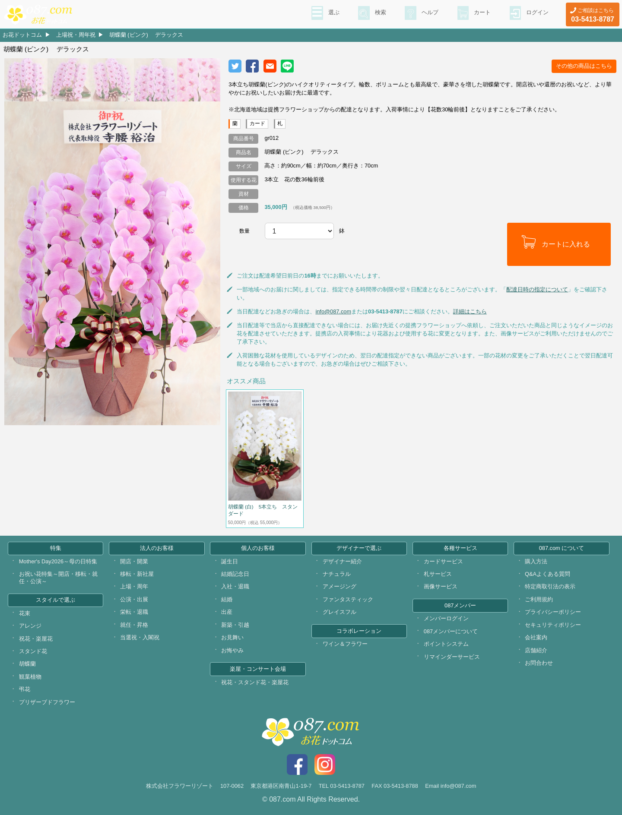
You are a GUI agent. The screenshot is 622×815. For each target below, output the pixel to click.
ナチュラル (337, 574)
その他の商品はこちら (584, 66)
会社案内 (536, 637)
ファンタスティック (348, 599)
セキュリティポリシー (553, 625)
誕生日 (229, 561)
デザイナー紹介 (342, 561)
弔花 (24, 689)
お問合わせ (539, 663)
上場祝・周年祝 (75, 35)
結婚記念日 (235, 574)
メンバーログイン (446, 618)
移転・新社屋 (137, 574)
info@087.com (333, 311)
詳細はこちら (470, 311)
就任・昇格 (134, 625)
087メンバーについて (451, 631)
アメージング (339, 586)
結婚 (226, 599)
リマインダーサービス (452, 657)
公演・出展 (134, 599)
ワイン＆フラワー (345, 644)
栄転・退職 (134, 612)
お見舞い (232, 637)
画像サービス (440, 586)
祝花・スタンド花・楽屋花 (255, 682)
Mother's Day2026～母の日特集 (58, 561)
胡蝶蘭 (27, 663)
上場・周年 (134, 586)
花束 (24, 613)
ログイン (536, 13)
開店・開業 (134, 561)
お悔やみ (232, 650)
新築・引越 (235, 625)
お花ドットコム (22, 35)
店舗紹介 (536, 650)
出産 (226, 612)
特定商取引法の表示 (550, 586)
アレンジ (30, 625)
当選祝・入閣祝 (139, 637)
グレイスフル (339, 612)
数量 (244, 231)
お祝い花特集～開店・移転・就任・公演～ (58, 577)
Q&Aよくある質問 (547, 574)
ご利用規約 (539, 599)
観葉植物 (30, 676)
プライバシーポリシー (553, 612)
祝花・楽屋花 (36, 638)
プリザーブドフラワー (47, 702)
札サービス (438, 574)
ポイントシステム (446, 644)
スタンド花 (33, 651)
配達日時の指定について (537, 289)
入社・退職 (235, 586)
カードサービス (443, 561)
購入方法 (536, 561)
